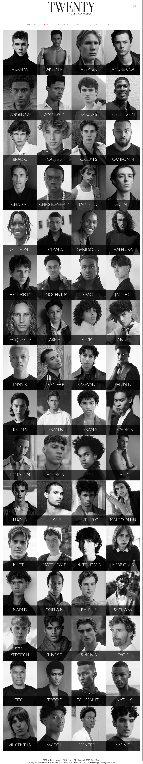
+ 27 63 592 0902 (55, 763)
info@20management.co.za (104, 763)
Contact (110, 22)
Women (31, 22)
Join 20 (94, 22)
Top (136, 757)
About (80, 22)
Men (45, 22)
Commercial (62, 22)
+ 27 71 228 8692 (86, 763)
